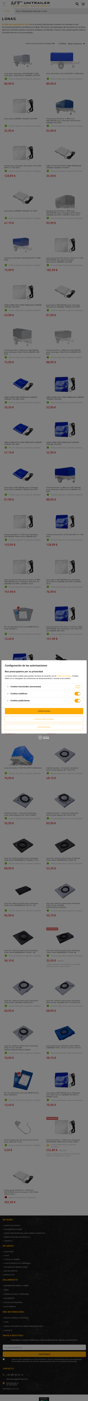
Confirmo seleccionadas (44, 718)
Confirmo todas (44, 710)
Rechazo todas (44, 726)
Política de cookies (64, 676)
